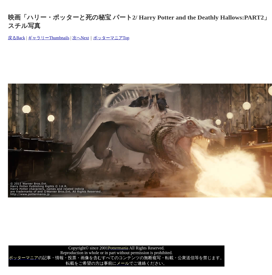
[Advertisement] (104, 62)
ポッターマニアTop (111, 38)
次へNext (80, 38)
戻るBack (16, 38)
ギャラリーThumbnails (48, 38)
